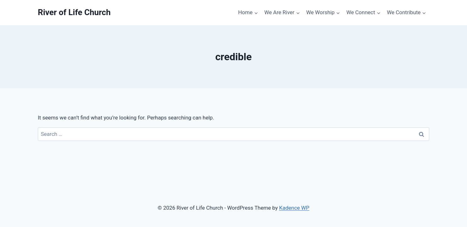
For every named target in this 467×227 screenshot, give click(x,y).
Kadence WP (294, 208)
